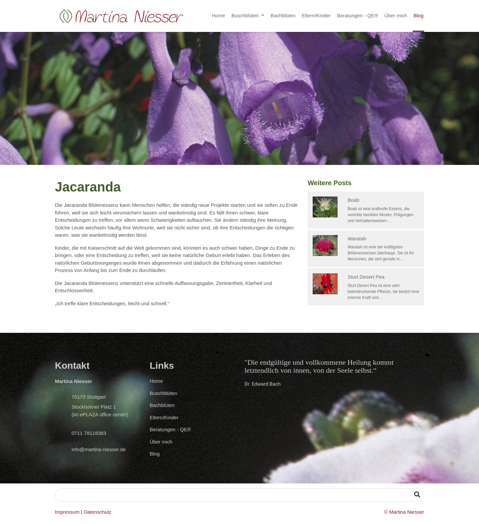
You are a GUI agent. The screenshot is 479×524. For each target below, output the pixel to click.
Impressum (67, 512)
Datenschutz (97, 512)
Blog (418, 15)
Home (218, 15)
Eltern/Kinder (316, 15)
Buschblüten (246, 15)
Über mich (396, 15)
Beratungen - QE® (357, 15)
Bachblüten (282, 15)
